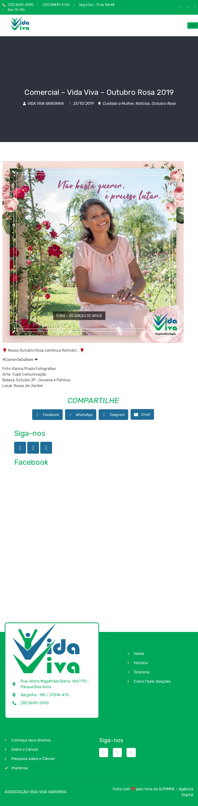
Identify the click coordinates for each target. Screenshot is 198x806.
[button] (47, 414)
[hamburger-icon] (192, 25)
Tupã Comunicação (29, 374)
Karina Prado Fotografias (34, 368)
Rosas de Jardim (28, 385)
